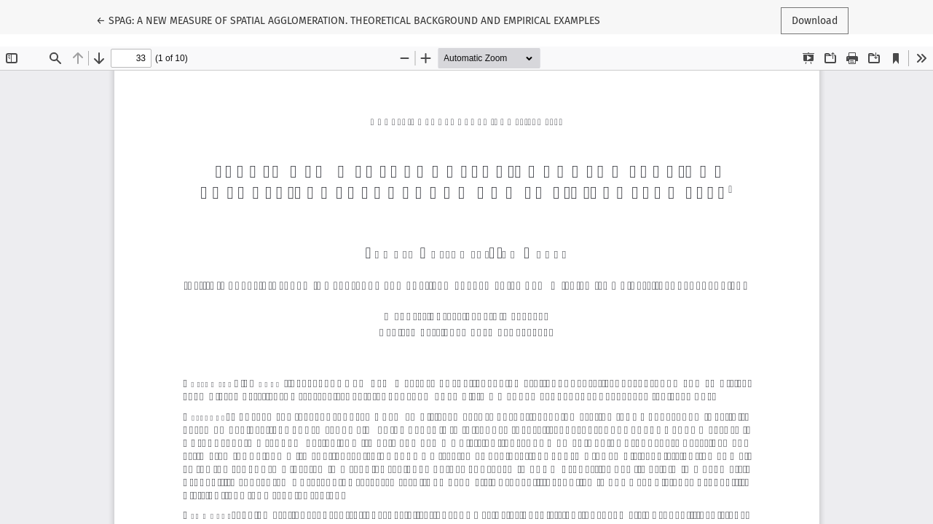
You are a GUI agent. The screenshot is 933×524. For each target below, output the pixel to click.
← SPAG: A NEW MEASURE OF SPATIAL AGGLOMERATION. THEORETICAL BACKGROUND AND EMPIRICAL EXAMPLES (348, 19)
